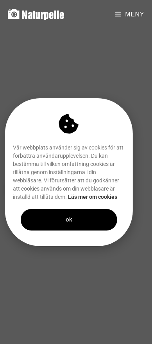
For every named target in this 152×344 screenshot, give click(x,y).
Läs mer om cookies (87, 197)
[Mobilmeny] (129, 14)
